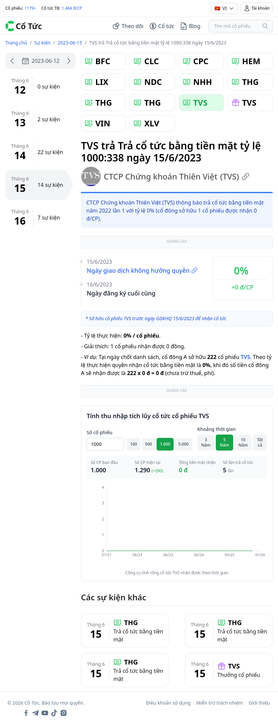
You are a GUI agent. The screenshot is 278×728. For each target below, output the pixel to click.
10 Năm (243, 442)
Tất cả (260, 442)
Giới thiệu (259, 703)
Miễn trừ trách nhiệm (219, 703)
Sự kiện (42, 42)
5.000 (183, 444)
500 (148, 444)
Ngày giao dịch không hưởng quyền (142, 270)
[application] (177, 526)
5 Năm (224, 442)
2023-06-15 (70, 42)
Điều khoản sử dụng (168, 703)
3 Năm (206, 442)
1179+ (30, 8)
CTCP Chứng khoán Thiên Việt (165, 176)
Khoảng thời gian (216, 429)
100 (133, 444)
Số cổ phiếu (99, 432)
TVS (245, 357)
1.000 (165, 444)
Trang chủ (16, 42)
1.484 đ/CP (72, 8)
